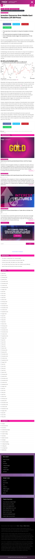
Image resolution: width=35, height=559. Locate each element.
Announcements (5, 425)
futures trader (29, 131)
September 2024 (5, 311)
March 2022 (4, 372)
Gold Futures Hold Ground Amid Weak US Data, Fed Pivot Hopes (16, 161)
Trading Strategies (6, 465)
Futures (20, 131)
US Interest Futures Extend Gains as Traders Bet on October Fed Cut (17, 211)
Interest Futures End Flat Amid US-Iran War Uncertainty (12, 266)
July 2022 (3, 364)
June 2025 (4, 293)
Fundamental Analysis (4, 12)
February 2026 (4, 277)
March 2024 (4, 323)
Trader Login (5, 490)
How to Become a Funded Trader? (9, 501)
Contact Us (5, 486)
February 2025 (4, 301)
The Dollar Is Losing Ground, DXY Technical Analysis (11, 258)
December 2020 (5, 402)
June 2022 (4, 366)
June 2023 (4, 342)
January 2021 (4, 400)
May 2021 (4, 392)
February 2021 (4, 398)
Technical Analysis (5, 441)
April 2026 (4, 273)
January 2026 (4, 279)
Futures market (24, 131)
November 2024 (5, 307)
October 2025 (4, 285)
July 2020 (3, 412)
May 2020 (4, 416)
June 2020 (4, 414)
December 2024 (5, 305)
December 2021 (5, 378)
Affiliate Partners (26, 525)
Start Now (17, 235)
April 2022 (4, 370)
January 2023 (4, 352)
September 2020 (5, 408)
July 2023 (3, 340)
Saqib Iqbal (17, 20)
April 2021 (4, 394)
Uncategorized (4, 447)
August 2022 (4, 362)
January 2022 (4, 376)
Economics (4, 427)
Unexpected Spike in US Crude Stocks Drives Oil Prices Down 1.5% (17, 175)
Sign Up (4, 492)
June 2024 (4, 317)
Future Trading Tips (15, 131)
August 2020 (4, 410)
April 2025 (4, 297)
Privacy (21, 525)
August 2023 (4, 337)
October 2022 (4, 358)
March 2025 (4, 299)
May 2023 (4, 344)
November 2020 (5, 404)
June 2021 (4, 390)
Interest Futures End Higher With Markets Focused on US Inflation (30, 223)
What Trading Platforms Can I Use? (9, 508)
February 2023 (4, 350)
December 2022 (5, 354)
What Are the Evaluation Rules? (8, 506)
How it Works (5, 482)
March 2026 (4, 275)
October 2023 (4, 333)
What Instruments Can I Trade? (8, 510)
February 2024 (4, 325)
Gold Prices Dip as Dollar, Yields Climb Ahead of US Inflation (5, 222)
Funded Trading (5, 433)
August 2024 (4, 313)
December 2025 (5, 281)
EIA (17, 79)
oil (21, 85)
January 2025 (4, 303)
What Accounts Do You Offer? (8, 503)
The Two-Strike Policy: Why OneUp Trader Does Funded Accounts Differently (16, 264)
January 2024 (4, 327)
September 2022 (5, 360)
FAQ (4, 484)
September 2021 (5, 384)
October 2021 (4, 382)
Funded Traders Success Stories (9, 516)
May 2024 (4, 319)
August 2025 (4, 289)
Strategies (4, 439)
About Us (4, 480)
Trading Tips (4, 445)
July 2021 (3, 388)
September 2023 (5, 335)
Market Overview (5, 437)
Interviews (4, 435)
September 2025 (5, 287)
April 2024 (4, 321)
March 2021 (4, 396)
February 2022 (4, 374)
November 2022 (5, 356)
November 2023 (5, 331)
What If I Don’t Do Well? (7, 512)
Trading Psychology (5, 443)
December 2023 (5, 329)
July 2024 (3, 315)
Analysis (3, 423)
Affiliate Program (6, 488)
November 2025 (5, 283)
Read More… (31, 170)
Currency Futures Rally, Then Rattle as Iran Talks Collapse (12, 262)
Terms (18, 525)
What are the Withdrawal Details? (9, 514)
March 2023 (4, 348)
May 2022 (4, 368)
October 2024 (4, 309)
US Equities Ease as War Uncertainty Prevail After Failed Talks (13, 260)
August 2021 (4, 386)
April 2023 (4, 346)
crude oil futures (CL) (7, 131)
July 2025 (3, 291)
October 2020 (4, 406)
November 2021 (5, 380)
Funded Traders (5, 431)
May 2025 (4, 295)
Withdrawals (4, 449)
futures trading (3, 132)
